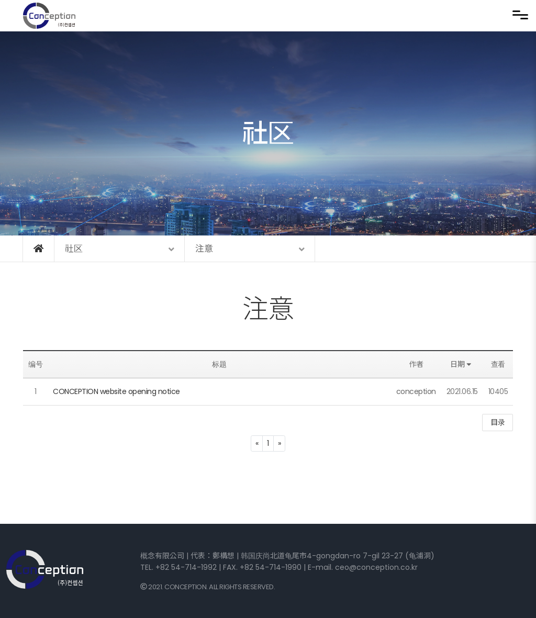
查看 (498, 364)
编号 (35, 364)
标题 (219, 364)
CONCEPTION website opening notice (116, 391)
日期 (462, 364)
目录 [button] (497, 422)
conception (416, 391)
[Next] (279, 443)
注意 (268, 309)
